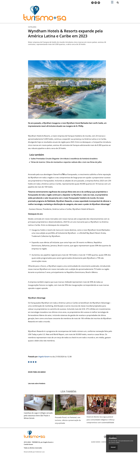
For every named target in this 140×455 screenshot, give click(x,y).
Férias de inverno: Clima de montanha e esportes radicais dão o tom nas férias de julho (66, 162)
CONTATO (104, 442)
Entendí (113, 447)
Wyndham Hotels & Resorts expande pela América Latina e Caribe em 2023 (65, 33)
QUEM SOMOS (95, 442)
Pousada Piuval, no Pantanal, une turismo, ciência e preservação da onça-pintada (68, 420)
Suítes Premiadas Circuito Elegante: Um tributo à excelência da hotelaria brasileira (64, 158)
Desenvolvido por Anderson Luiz (34, 452)
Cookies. (113, 438)
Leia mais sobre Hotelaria (36, 383)
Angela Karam (43, 356)
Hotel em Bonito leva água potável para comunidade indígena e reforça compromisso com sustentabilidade (100, 420)
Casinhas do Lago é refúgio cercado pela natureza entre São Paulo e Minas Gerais (38, 415)
